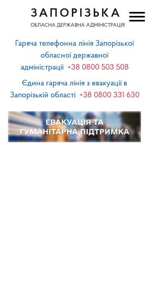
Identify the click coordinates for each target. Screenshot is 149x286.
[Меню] (136, 18)
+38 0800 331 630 (109, 95)
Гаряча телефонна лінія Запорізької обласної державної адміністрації (74, 56)
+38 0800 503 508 (98, 68)
